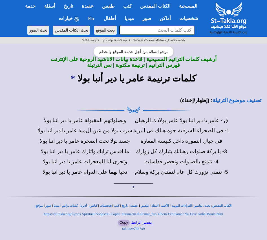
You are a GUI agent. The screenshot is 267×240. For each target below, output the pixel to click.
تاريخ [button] (68, 6)
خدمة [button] (30, 6)
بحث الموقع (105, 30)
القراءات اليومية (181, 205)
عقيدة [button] (88, 6)
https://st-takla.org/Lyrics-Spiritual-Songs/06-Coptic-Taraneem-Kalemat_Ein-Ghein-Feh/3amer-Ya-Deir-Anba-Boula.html (133, 214)
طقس (145, 205)
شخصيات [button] (190, 18)
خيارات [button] (69, 19)
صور (48, 205)
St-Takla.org (89, 40)
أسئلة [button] (49, 6)
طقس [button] (108, 6)
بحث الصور (38, 30)
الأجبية (165, 205)
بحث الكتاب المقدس (71, 30)
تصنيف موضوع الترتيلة (237, 100)
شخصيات (106, 205)
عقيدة (134, 205)
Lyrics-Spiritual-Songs (114, 40)
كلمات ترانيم (70, 205)
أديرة (83, 205)
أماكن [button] (165, 18)
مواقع (39, 205)
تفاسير (198, 205)
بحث (207, 205)
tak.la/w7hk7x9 (133, 228)
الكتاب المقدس (221, 205)
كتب (116, 205)
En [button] (91, 18)
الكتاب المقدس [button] (155, 6)
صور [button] (146, 18)
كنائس (93, 205)
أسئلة (154, 205)
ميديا (56, 205)
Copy (124, 222)
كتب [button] (127, 6)
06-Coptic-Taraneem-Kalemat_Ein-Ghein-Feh (159, 40)
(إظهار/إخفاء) (194, 100)
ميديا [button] (129, 18)
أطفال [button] (109, 18)
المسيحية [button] (188, 6)
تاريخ (125, 205)
